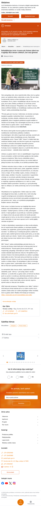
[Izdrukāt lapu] (20, 334)
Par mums (5, 425)
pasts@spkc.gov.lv (9, 458)
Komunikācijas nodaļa (9, 301)
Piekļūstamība (6, 437)
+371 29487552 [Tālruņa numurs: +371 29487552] (22, 311)
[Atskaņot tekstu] (8, 56)
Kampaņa (13, 325)
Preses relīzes (22, 325)
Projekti (4, 422)
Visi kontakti (10, 472)
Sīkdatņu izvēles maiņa (9, 443)
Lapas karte (5, 440)
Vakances (5, 416)
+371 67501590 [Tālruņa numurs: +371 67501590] (8, 453)
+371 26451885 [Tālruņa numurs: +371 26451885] (8, 455)
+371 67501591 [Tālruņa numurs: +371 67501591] (8, 464)
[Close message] (38, 25)
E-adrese (6, 467)
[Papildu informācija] (12, 466)
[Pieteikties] (21, 403)
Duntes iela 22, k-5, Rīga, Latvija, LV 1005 (16, 461)
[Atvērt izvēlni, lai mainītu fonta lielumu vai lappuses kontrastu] (31, 503)
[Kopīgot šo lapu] (20, 337)
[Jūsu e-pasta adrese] (21, 397)
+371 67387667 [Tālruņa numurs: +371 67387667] (9, 311)
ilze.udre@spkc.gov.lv (11, 313)
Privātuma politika (7, 434)
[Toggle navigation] (20, 502)
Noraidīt (10, 16)
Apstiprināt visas (30, 16)
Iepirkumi (5, 419)
